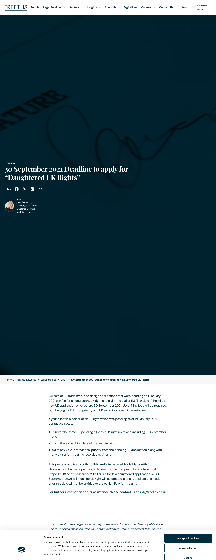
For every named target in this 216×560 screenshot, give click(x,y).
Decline (188, 538)
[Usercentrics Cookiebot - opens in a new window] (21, 553)
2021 (63, 379)
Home (8, 379)
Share (8, 189)
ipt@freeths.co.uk (153, 492)
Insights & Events (26, 379)
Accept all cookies (188, 519)
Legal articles (48, 379)
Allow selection (188, 529)
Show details (175, 553)
